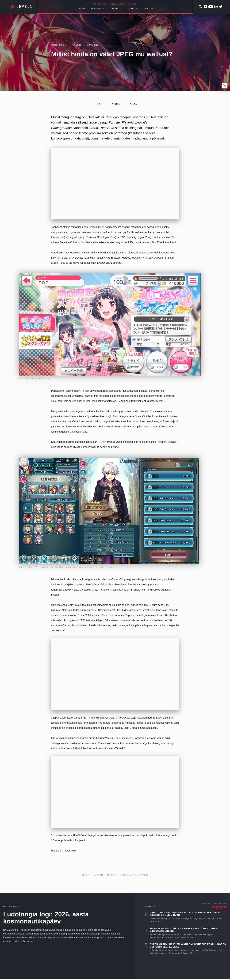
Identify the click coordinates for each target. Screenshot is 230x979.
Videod (133, 8)
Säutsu (114, 104)
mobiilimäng (128, 875)
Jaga (97, 104)
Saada (131, 104)
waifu (144, 875)
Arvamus (76, 45)
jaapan (98, 875)
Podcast (150, 8)
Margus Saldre (58, 45)
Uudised (79, 8)
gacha (86, 875)
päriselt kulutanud (76, 728)
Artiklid (117, 8)
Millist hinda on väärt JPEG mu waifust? (111, 54)
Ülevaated (98, 8)
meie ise (112, 875)
